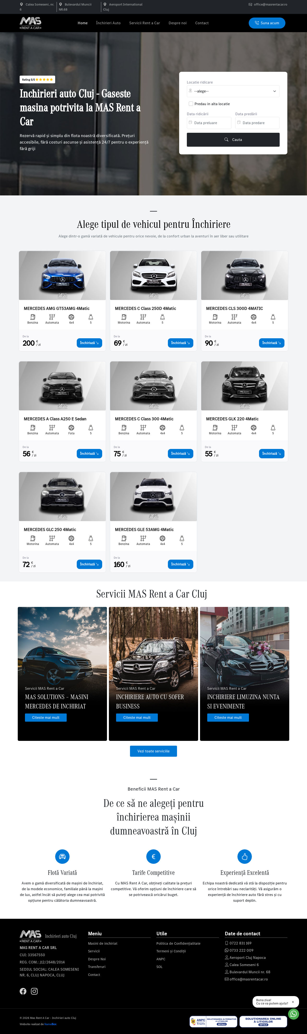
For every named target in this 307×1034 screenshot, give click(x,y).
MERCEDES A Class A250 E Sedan (55, 419)
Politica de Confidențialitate (178, 943)
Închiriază (89, 343)
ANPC (160, 959)
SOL (159, 966)
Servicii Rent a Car (144, 22)
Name (50, 1024)
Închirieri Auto (108, 22)
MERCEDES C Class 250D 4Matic (145, 308)
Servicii (94, 951)
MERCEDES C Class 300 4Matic (144, 419)
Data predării (246, 113)
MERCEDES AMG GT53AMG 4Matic (56, 308)
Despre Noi (97, 959)
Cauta (233, 140)
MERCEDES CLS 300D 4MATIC (234, 308)
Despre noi (178, 22)
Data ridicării (197, 113)
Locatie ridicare (200, 82)
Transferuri (97, 966)
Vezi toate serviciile (153, 751)
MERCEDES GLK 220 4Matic (232, 419)
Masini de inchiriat (102, 943)
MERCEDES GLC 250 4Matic (50, 529)
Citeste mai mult (45, 717)
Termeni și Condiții (171, 951)
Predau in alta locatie (212, 103)
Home (83, 22)
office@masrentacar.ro (270, 4)
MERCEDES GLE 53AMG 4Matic (144, 529)
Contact (202, 22)
